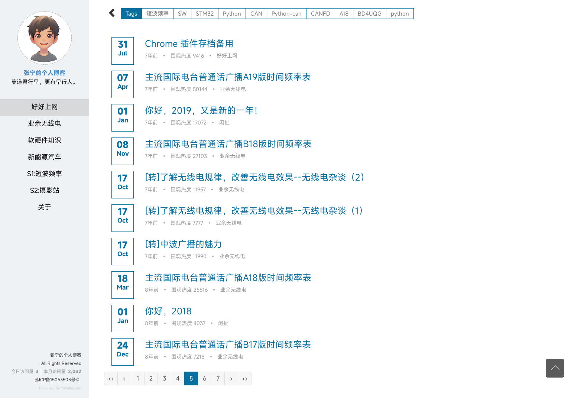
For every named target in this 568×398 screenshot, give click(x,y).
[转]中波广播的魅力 (183, 244)
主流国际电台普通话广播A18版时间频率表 (228, 278)
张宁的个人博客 (65, 355)
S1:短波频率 (44, 173)
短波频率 (157, 13)
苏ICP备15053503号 (55, 379)
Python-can (287, 13)
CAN (256, 13)
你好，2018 (168, 311)
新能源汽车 (44, 156)
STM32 (205, 13)
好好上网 (44, 106)
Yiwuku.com (71, 388)
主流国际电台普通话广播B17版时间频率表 (228, 344)
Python (232, 13)
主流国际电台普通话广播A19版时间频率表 (228, 77)
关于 (44, 207)
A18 (344, 13)
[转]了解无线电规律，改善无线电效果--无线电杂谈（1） (256, 211)
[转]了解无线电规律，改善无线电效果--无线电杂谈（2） (257, 177)
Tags (131, 13)
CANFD (320, 13)
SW (182, 13)
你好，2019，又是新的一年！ (204, 110)
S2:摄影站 (44, 190)
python (400, 13)
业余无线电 (44, 123)
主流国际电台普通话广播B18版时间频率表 (228, 144)
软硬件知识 (44, 140)
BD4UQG (370, 13)
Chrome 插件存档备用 (189, 43)
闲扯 (224, 122)
